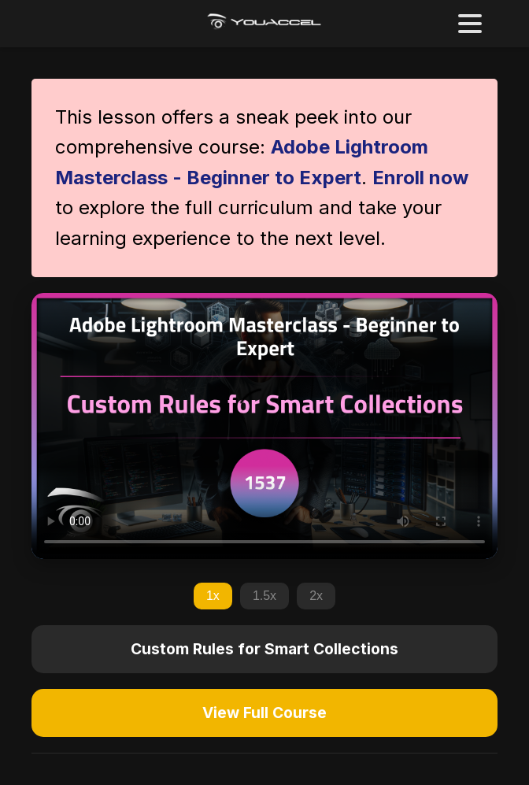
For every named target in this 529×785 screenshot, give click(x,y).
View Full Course (264, 712)
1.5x (264, 595)
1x (213, 595)
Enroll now (420, 177)
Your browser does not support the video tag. (264, 426)
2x (316, 595)
